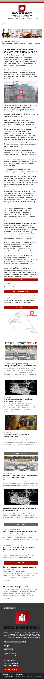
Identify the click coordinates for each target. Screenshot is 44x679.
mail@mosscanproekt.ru (23, 16)
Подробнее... (7, 580)
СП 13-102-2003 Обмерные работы (16, 587)
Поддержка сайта (32, 675)
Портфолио (16, 41)
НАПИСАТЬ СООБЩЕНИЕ (12, 669)
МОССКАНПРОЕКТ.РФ (10, 660)
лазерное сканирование (12, 295)
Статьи (29, 677)
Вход (40, 677)
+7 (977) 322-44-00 (31, 18)
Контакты (35, 677)
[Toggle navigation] (4, 23)
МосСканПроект (7, 41)
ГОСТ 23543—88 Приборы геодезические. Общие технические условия (18, 548)
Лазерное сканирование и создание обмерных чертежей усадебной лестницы (20, 476)
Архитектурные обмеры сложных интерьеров (20, 531)
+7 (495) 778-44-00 (15, 18)
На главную (7, 677)
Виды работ (15, 677)
